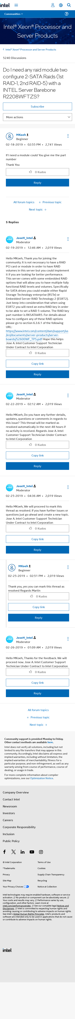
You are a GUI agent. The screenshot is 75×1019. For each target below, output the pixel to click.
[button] (67, 136)
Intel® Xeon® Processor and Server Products (31, 49)
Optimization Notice (41, 778)
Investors (9, 813)
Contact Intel (11, 799)
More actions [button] (14, 117)
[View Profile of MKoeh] (22, 135)
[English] (61, 5)
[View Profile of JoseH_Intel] (26, 238)
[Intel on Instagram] (41, 852)
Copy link (38, 363)
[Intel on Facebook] (4, 852)
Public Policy (11, 841)
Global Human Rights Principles (28, 913)
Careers (8, 820)
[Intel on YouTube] (32, 852)
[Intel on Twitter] (14, 852)
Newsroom (10, 806)
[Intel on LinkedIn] (23, 852)
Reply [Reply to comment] (37, 374)
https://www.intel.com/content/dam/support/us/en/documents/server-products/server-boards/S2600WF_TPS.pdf (37, 335)
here (50, 742)
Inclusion (8, 834)
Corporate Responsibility (19, 827)
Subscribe (37, 106)
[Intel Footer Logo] (7, 950)
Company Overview (16, 792)
